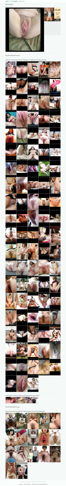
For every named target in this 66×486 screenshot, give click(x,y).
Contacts (21, 484)
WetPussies (12, 1)
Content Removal (27, 484)
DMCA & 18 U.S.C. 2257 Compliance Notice (39, 484)
